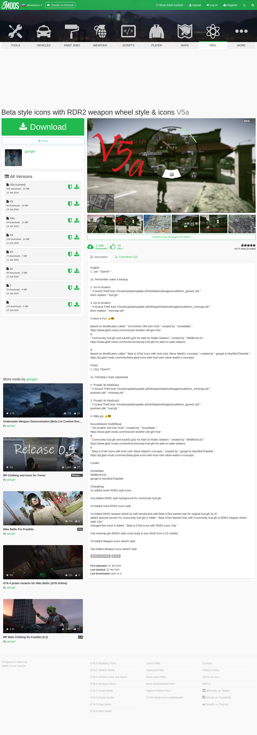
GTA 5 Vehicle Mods (102, 670)
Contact (207, 663)
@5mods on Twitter (216, 690)
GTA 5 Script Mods (101, 690)
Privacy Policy (210, 670)
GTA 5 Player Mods (102, 697)
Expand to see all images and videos (171, 237)
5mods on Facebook (216, 697)
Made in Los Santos (14, 665)
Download (42, 126)
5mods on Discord (215, 704)
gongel (30, 151)
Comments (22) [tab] (126, 256)
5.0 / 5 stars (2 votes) (245, 249)
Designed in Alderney (15, 661)
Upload (195, 5)
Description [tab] (99, 256)
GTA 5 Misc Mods (100, 711)
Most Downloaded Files (160, 683)
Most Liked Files (156, 677)
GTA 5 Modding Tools (103, 663)
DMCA (206, 683)
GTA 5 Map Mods (100, 704)
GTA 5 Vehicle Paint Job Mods (108, 677)
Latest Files (153, 663)
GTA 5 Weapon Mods (103, 683)
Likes (120, 248)
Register (230, 5)
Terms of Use (210, 677)
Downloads (101, 248)
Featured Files (155, 670)
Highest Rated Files (158, 690)
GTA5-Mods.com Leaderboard (164, 697)
